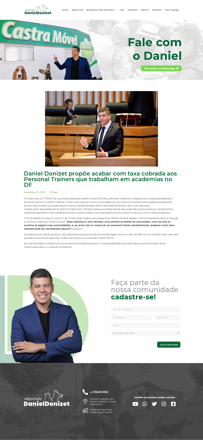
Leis (122, 10)
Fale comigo (172, 10)
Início (65, 10)
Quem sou (77, 10)
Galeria (145, 10)
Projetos (132, 10)
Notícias (157, 10)
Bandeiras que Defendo (101, 9)
